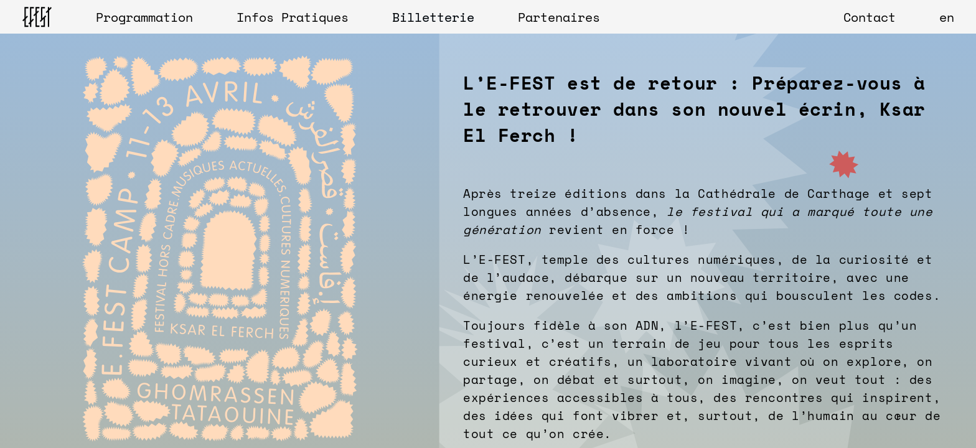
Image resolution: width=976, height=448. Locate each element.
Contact (869, 17)
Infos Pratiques (293, 17)
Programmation (144, 17)
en (946, 17)
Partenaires (559, 17)
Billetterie (433, 17)
